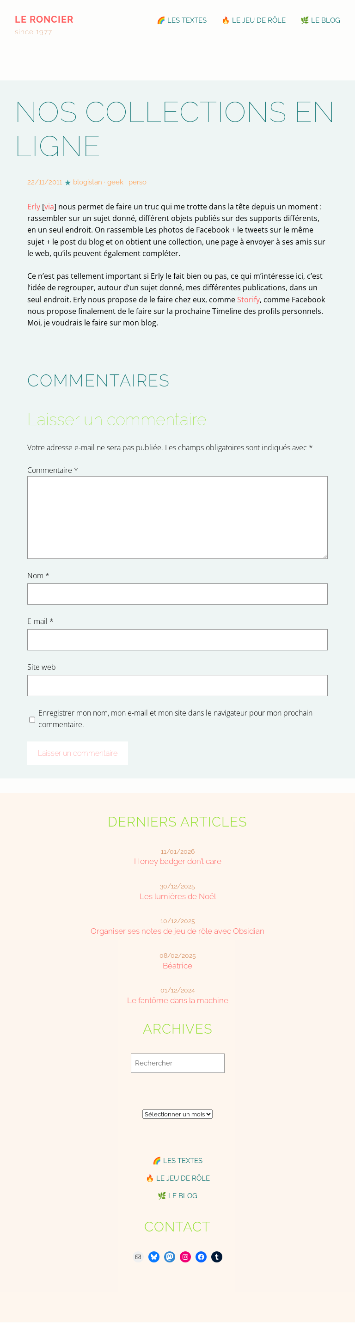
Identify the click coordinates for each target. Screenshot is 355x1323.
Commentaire (52, 470)
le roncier (44, 19)
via (49, 207)
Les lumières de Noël (178, 896)
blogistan (87, 182)
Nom (38, 575)
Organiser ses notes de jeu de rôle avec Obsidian (177, 931)
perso (138, 182)
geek (115, 182)
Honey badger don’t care (177, 861)
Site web (41, 667)
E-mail (40, 621)
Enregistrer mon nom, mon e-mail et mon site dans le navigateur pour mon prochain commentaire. (175, 718)
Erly (33, 207)
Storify (248, 299)
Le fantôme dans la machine (177, 1000)
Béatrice (177, 965)
